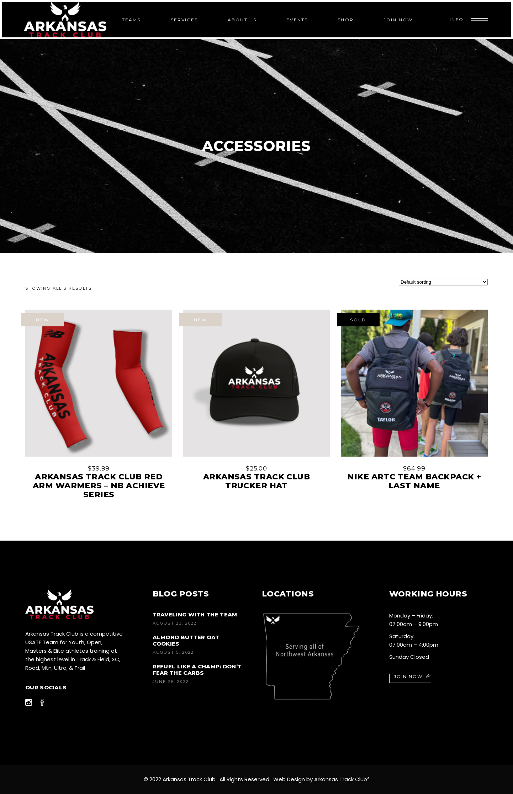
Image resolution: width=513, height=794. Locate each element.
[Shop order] (443, 282)
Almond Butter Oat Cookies (186, 640)
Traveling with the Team (195, 614)
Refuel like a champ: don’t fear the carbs (197, 669)
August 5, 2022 (173, 652)
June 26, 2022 (171, 681)
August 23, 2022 (175, 623)
